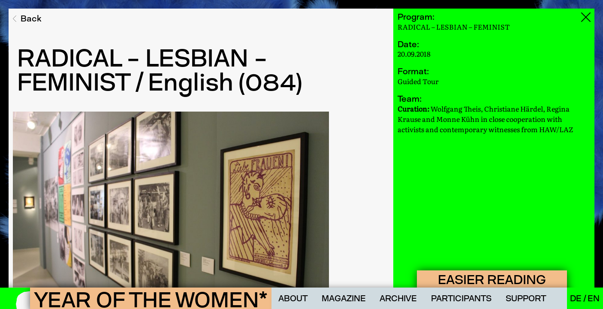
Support (526, 298)
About (293, 298)
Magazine (344, 298)
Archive (398, 298)
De (576, 298)
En (594, 298)
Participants (461, 298)
